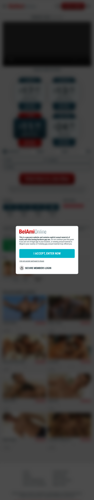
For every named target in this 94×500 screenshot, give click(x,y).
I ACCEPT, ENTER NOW (47, 253)
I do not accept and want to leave (31, 261)
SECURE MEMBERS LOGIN (38, 268)
